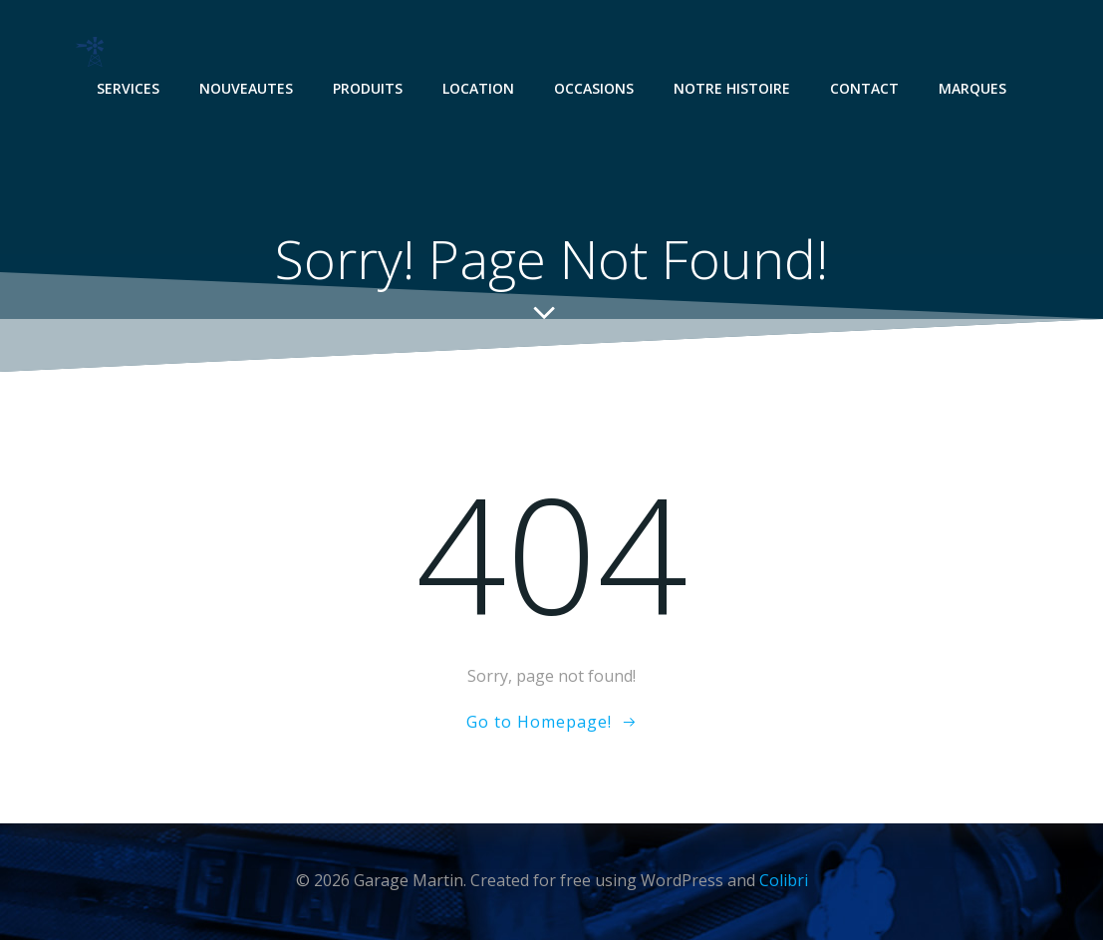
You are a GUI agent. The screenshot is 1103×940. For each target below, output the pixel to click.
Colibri (783, 880)
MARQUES (972, 88)
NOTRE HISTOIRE (732, 88)
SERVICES (128, 88)
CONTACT (864, 88)
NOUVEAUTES (246, 88)
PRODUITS (368, 88)
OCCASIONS (594, 88)
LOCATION (478, 88)
